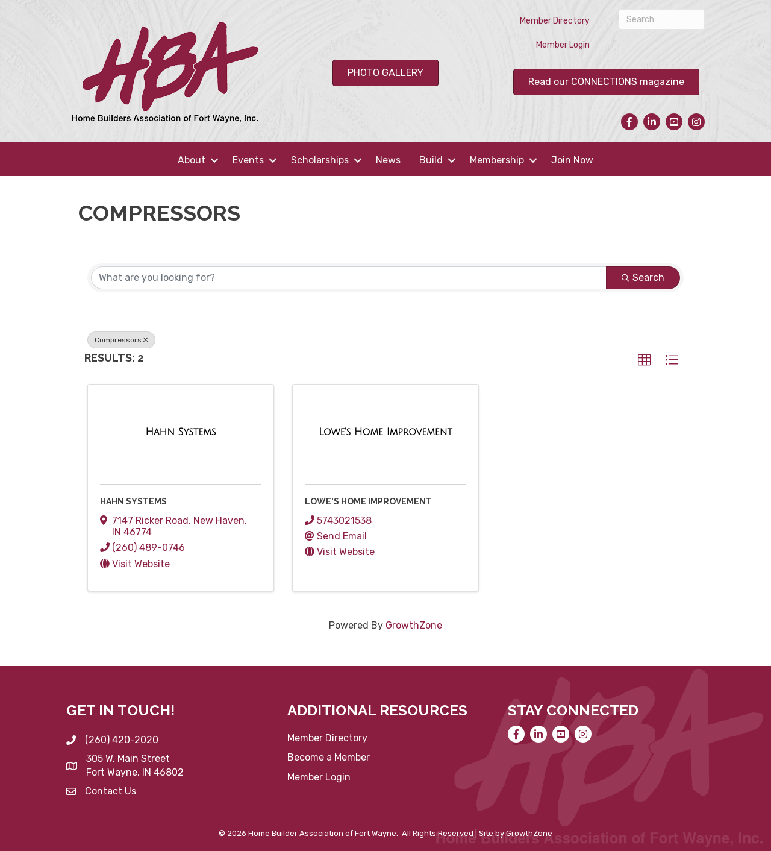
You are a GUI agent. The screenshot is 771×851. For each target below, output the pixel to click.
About (191, 160)
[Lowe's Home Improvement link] (385, 432)
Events (248, 160)
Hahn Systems (133, 501)
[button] (644, 360)
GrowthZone (414, 625)
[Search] (662, 19)
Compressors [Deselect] (121, 340)
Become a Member (328, 757)
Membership (497, 160)
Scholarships (320, 160)
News (388, 160)
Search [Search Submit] (643, 277)
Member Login (563, 45)
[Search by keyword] (349, 277)
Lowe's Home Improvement (368, 501)
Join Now (572, 160)
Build (431, 160)
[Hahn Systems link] (180, 432)
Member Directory (555, 21)
